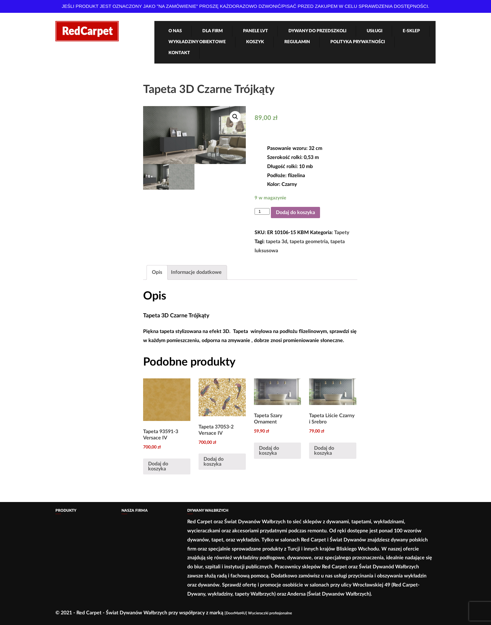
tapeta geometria (309, 241)
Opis (157, 272)
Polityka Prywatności (357, 42)
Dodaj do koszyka (295, 212)
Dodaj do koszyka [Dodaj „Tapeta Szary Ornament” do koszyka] (269, 451)
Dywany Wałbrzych (207, 510)
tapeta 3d (276, 241)
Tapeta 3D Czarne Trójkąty (209, 89)
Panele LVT (255, 31)
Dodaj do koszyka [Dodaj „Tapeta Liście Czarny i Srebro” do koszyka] (324, 451)
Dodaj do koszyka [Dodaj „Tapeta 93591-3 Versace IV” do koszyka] (158, 466)
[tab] (157, 272)
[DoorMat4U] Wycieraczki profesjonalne (258, 613)
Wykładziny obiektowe (197, 42)
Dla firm (212, 31)
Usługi (374, 31)
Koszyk (255, 42)
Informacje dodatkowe (196, 272)
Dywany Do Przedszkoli (317, 31)
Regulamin (297, 42)
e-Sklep (411, 31)
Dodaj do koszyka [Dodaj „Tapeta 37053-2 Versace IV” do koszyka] (214, 462)
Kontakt (179, 53)
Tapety (341, 232)
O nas (175, 31)
